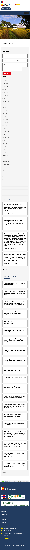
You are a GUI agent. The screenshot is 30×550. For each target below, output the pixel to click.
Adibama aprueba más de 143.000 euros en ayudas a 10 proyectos (14, 331)
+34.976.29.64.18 (6, 530)
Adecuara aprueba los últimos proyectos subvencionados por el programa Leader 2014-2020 (14, 340)
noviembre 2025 (5, 95)
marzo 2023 (5, 188)
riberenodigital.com (6, 43)
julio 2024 (4, 143)
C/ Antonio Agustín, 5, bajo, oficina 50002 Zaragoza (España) (13, 534)
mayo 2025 (4, 113)
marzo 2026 (5, 83)
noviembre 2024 (5, 131)
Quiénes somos (4, 509)
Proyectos (3, 519)
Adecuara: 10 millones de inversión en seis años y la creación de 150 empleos (14, 369)
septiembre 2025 (6, 101)
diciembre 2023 (5, 161)
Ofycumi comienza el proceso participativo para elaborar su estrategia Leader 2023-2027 (14, 387)
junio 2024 (4, 146)
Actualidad (3, 511)
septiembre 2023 (6, 170)
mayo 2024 (4, 149)
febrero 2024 (5, 158)
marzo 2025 (5, 119)
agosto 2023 (5, 173)
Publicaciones (4, 514)
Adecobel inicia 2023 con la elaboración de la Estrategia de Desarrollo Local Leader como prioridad (15, 293)
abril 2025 (4, 116)
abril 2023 (4, 185)
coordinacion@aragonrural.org (9, 528)
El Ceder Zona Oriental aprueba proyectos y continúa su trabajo (14, 322)
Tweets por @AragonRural (8, 273)
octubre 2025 (5, 98)
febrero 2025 (5, 122)
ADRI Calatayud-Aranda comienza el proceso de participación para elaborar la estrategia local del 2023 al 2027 (15, 465)
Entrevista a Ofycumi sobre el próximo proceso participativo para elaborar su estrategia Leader (13, 313)
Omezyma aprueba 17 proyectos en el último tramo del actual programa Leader (15, 378)
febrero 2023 (5, 191)
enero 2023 (4, 194)
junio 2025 (4, 110)
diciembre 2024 (5, 128)
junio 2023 (4, 179)
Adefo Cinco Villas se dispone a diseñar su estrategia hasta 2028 (14, 283)
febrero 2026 (5, 86)
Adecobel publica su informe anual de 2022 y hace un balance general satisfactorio (15, 396)
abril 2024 (4, 152)
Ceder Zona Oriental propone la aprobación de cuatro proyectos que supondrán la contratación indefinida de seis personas (14, 303)
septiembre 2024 (6, 137)
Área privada (6, 8)
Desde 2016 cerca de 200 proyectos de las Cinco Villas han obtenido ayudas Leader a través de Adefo (14, 350)
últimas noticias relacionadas (9, 277)
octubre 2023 (5, 167)
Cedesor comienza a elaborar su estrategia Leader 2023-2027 (14, 424)
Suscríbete (5, 472)
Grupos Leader (4, 517)
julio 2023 (4, 176)
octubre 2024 (5, 134)
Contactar (3, 525)
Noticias (6, 199)
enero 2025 (4, 125)
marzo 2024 (5, 155)
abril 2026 (4, 80)
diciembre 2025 (5, 92)
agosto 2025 (5, 104)
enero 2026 (4, 89)
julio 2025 (4, 107)
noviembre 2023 (5, 164)
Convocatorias (4, 522)
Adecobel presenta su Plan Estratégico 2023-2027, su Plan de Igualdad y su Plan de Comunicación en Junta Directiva (15, 445)
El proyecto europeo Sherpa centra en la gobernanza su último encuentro (13, 415)
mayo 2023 (4, 182)
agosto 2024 (5, 140)
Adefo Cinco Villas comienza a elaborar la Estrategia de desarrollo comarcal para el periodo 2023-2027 (14, 455)
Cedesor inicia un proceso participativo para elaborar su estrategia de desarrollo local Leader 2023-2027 (14, 406)
